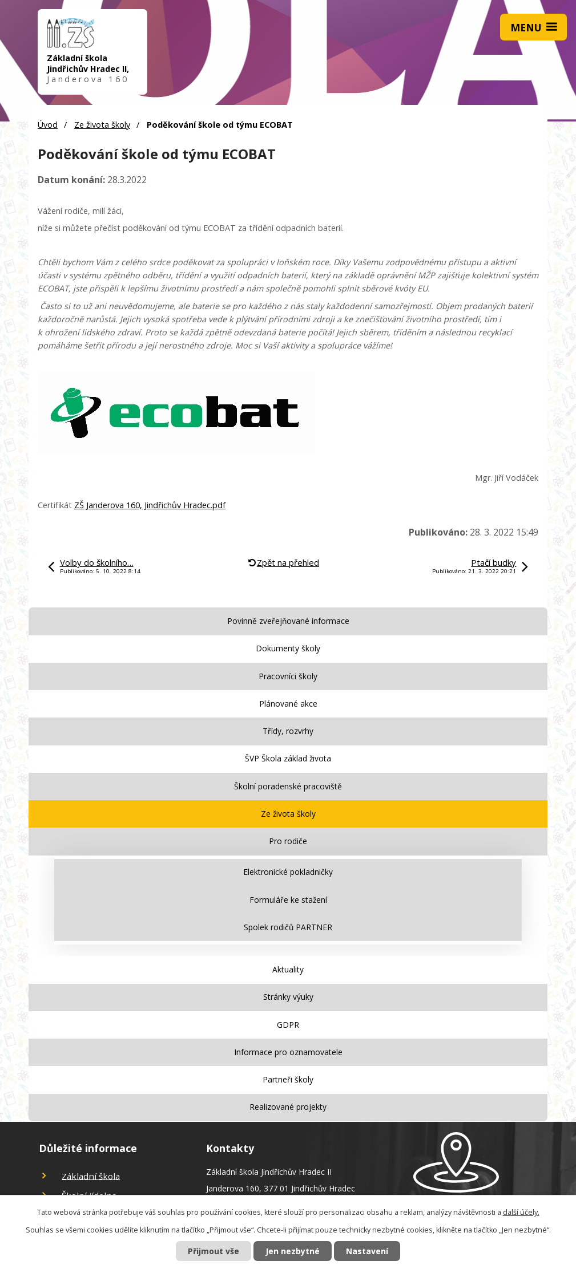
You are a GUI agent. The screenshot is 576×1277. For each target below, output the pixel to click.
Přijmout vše (213, 1251)
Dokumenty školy (288, 648)
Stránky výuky (288, 996)
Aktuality (288, 969)
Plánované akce (288, 703)
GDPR (288, 1024)
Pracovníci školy (288, 676)
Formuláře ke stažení (288, 899)
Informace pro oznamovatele (288, 1052)
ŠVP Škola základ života (288, 758)
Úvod (48, 124)
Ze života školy (102, 124)
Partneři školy (288, 1079)
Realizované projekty (288, 1106)
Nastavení (367, 1251)
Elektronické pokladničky (288, 871)
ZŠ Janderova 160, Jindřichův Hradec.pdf (149, 505)
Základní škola (91, 1175)
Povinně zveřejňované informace (288, 620)
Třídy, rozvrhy (288, 730)
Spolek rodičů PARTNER (288, 927)
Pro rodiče (288, 841)
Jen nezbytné (292, 1251)
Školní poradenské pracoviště (288, 786)
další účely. (521, 1212)
